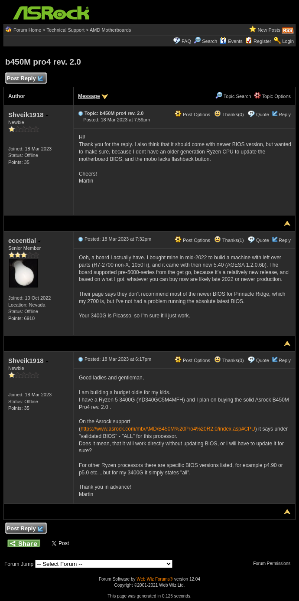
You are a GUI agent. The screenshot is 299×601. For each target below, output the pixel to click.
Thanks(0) (229, 114)
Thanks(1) (229, 240)
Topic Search (233, 96)
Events (231, 41)
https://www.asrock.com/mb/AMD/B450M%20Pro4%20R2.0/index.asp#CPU (168, 429)
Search (209, 41)
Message (89, 96)
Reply (285, 114)
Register (262, 41)
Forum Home (27, 30)
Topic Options (272, 96)
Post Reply (24, 78)
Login (288, 41)
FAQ (186, 41)
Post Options (192, 114)
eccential (24, 240)
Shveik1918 (28, 114)
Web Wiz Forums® (154, 579)
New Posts (268, 30)
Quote (262, 114)
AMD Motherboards (110, 30)
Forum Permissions (274, 563)
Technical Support (65, 30)
